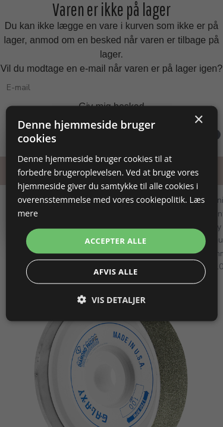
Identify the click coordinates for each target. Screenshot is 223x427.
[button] (111, 299)
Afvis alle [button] (115, 271)
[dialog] (111, 213)
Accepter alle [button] (116, 240)
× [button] (198, 120)
